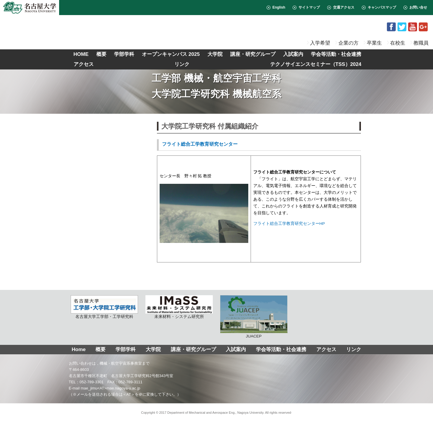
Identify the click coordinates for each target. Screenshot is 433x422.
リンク (181, 64)
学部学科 (124, 54)
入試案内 (293, 54)
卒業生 (374, 43)
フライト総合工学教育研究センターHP (289, 223)
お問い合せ (418, 7)
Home (79, 349)
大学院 (215, 54)
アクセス (84, 64)
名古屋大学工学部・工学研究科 (104, 307)
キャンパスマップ (382, 7)
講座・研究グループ (252, 54)
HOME (81, 54)
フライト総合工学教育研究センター (200, 144)
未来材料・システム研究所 (179, 307)
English (279, 7)
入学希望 (320, 43)
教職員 (421, 43)
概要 (101, 54)
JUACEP (254, 316)
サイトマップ (309, 7)
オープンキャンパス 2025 (171, 54)
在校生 (397, 43)
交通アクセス (343, 7)
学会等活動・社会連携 (336, 54)
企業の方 (348, 43)
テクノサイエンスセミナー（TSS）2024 (315, 64)
